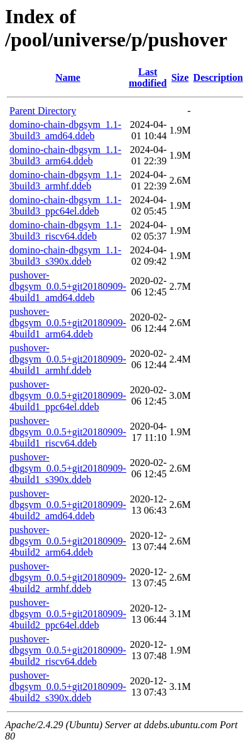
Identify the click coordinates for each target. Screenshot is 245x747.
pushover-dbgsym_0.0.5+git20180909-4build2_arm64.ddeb (67, 541)
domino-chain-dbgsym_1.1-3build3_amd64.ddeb (65, 130)
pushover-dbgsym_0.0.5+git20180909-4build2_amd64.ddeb (67, 504)
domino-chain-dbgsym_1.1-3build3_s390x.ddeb (65, 256)
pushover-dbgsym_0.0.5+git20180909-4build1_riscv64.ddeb (67, 431)
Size (180, 77)
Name (67, 77)
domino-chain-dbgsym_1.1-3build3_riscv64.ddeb (65, 230)
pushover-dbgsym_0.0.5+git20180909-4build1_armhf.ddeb (67, 359)
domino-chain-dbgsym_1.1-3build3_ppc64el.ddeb (65, 205)
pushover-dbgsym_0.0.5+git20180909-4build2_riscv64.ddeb (67, 650)
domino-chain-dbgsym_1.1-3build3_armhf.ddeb (65, 180)
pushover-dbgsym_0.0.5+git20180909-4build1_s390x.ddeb (67, 468)
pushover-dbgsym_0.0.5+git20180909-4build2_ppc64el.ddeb (67, 613)
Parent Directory (42, 110)
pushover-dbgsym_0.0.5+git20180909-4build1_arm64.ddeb (67, 322)
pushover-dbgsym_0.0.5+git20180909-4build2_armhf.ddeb (67, 577)
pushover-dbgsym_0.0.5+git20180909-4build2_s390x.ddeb (67, 686)
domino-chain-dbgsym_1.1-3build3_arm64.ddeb (65, 155)
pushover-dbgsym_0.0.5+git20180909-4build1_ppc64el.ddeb (67, 395)
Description (218, 77)
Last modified (147, 77)
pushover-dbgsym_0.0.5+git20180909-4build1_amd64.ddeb (67, 286)
